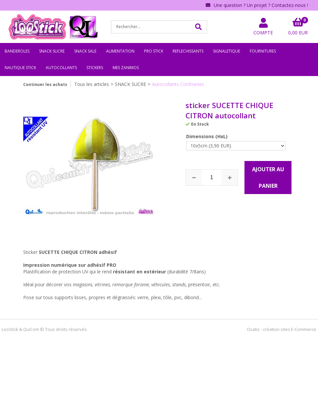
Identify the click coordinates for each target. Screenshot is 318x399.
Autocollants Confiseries (178, 84)
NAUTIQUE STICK (20, 67)
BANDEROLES (17, 51)
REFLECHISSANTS (188, 51)
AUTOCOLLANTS (61, 67)
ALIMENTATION (120, 51)
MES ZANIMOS (126, 67)
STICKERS (94, 67)
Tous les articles (91, 84)
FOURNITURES (263, 51)
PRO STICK (153, 51)
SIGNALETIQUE (226, 51)
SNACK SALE (85, 51)
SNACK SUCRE (52, 51)
